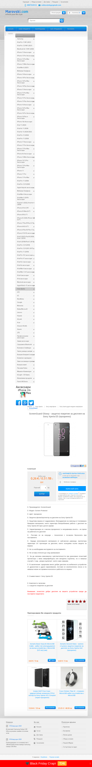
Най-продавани (56, 29)
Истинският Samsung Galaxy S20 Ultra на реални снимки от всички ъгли (17, 731)
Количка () (76, 12)
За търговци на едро (70, 747)
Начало (10, 29)
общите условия (73, 493)
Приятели (66, 727)
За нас (38, 731)
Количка (83, 12)
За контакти (40, 743)
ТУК (62, 763)
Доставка (39, 735)
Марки (10, 33)
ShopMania (44, 757)
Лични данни (67, 735)
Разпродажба (40, 29)
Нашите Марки (68, 743)
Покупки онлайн (54, 757)
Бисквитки (66, 731)
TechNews (70, 29)
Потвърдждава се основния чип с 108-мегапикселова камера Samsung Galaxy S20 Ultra (18, 744)
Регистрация (56, 12)
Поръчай (36, 488)
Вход (64, 12)
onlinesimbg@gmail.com (51, 5)
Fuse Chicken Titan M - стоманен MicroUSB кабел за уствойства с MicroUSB (71, 693)
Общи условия (68, 739)
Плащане (39, 739)
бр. (49, 488)
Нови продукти (24, 29)
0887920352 (32, 5)
